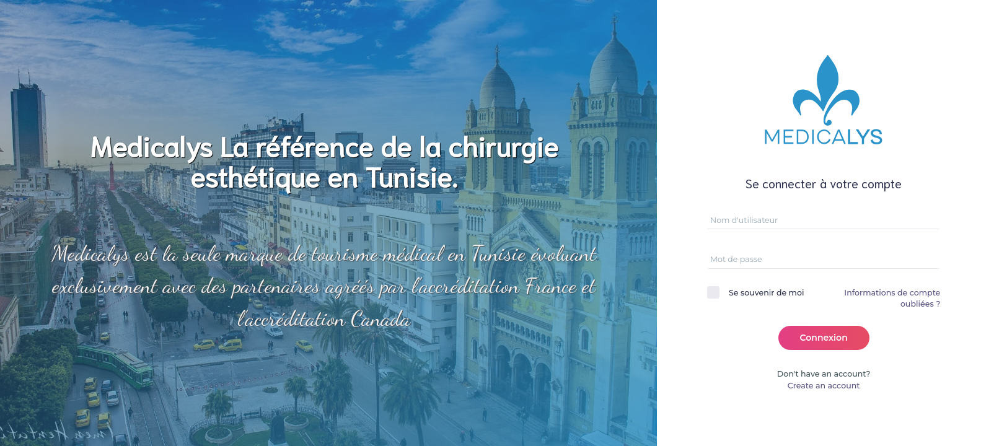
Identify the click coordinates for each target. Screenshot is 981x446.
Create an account (824, 385)
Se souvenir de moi (766, 292)
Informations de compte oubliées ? (892, 298)
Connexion (824, 337)
